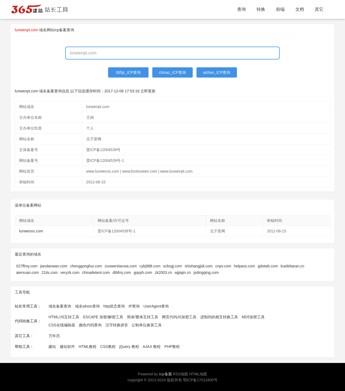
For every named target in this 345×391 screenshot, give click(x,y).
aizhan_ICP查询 (216, 72)
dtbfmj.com (122, 272)
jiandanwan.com (53, 266)
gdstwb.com (268, 266)
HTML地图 (198, 374)
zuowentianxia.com (121, 266)
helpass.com (244, 266)
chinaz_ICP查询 (172, 72)
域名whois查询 (87, 306)
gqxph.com (143, 272)
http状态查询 (114, 306)
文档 (299, 9)
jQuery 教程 (129, 346)
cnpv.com (223, 266)
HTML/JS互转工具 (64, 317)
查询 (241, 9)
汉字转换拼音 (116, 325)
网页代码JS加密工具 (179, 317)
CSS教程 (108, 346)
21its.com (50, 272)
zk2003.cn (163, 272)
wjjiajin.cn (183, 272)
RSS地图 (180, 374)
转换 (261, 9)
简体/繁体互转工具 (142, 317)
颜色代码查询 (90, 325)
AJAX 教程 (152, 346)
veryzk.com (70, 272)
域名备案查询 (60, 306)
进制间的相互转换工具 (219, 317)
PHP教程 (172, 346)
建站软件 (67, 346)
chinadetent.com (96, 272)
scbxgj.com (172, 266)
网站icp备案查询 (60, 30)
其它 (319, 9)
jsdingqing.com (206, 272)
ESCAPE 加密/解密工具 (103, 317)
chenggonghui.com (86, 266)
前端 (280, 9)
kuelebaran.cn (292, 266)
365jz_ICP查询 (128, 72)
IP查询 (134, 306)
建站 (52, 346)
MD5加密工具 (253, 317)
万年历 (54, 336)
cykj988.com (149, 266)
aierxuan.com (27, 272)
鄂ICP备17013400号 (200, 380)
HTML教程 (87, 346)
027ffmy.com (26, 266)
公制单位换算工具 (147, 325)
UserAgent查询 (156, 306)
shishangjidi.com (199, 266)
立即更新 (148, 91)
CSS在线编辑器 (62, 325)
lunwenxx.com (31, 231)
